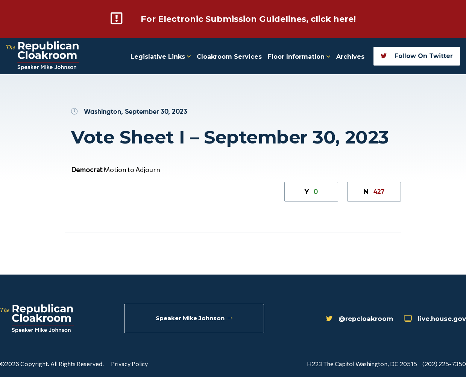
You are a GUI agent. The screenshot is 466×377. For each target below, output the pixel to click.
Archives (350, 56)
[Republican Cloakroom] (42, 56)
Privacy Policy (129, 363)
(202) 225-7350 (444, 363)
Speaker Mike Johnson (194, 318)
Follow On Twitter (417, 55)
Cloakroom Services (229, 56)
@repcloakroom (351, 319)
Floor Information (299, 56)
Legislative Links (161, 56)
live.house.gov (432, 319)
